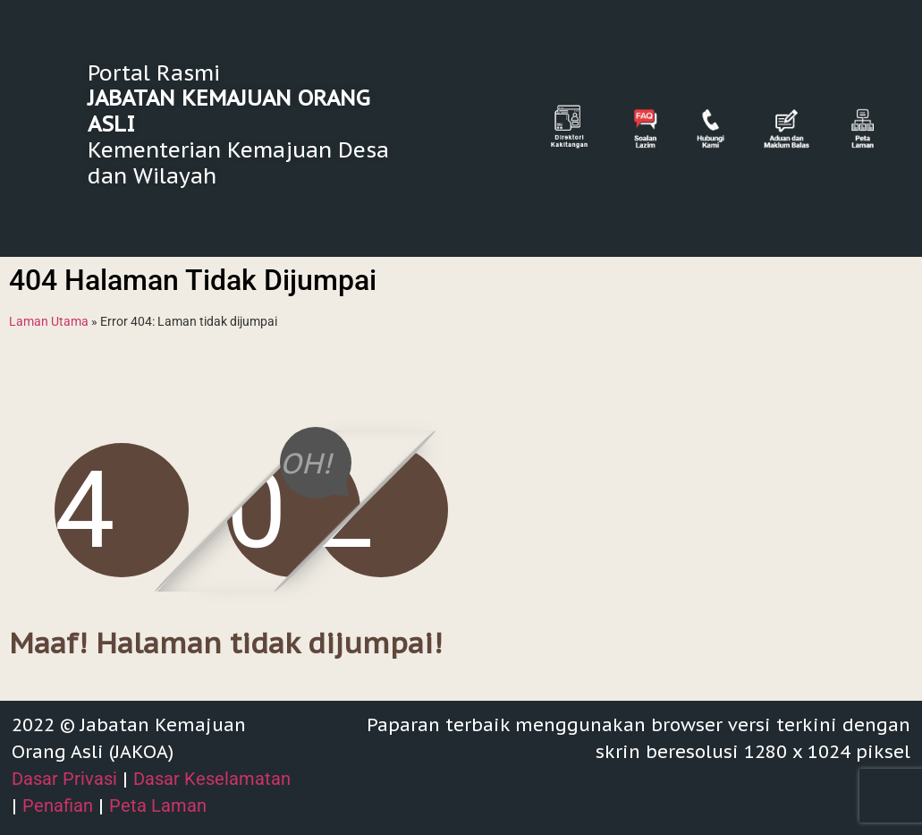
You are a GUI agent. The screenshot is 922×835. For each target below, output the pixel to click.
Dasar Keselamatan (212, 778)
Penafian (57, 805)
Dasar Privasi (64, 778)
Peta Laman (158, 805)
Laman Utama (49, 321)
